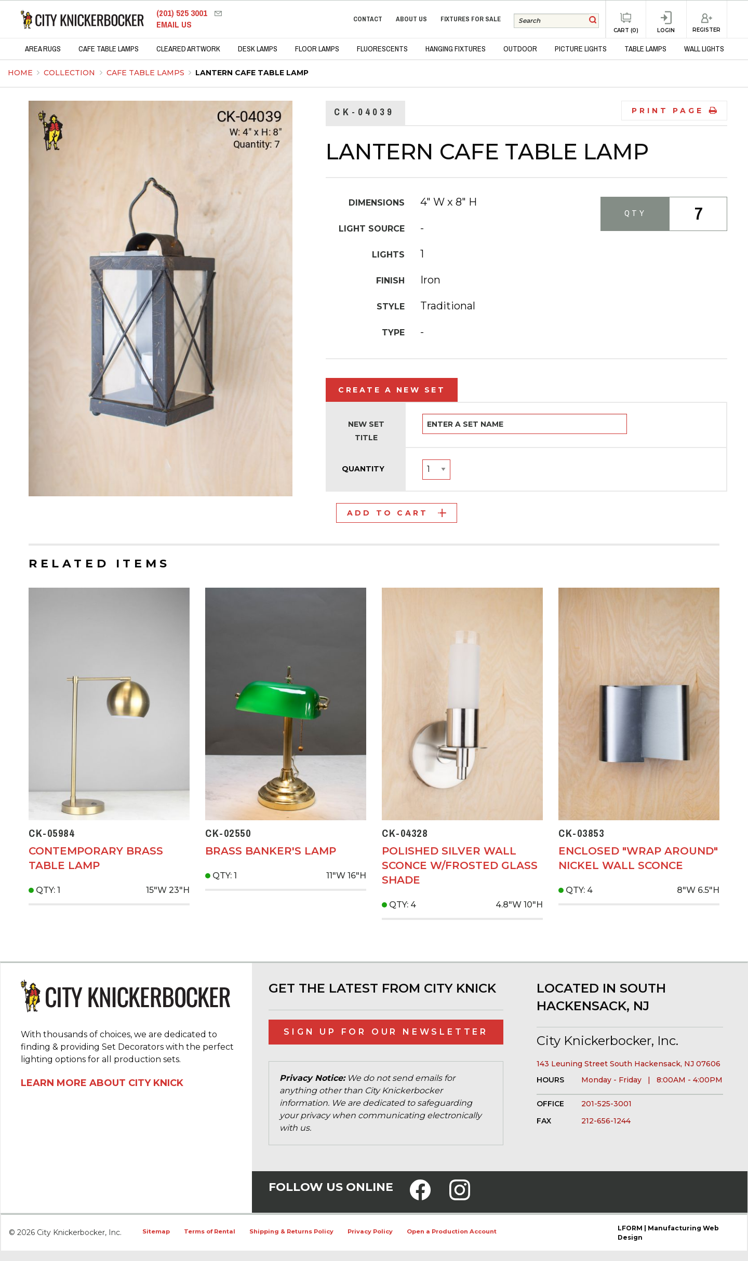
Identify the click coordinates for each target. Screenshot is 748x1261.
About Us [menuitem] (411, 19)
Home (20, 72)
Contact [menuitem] (367, 19)
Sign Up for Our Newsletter (386, 1032)
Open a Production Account (452, 1231)
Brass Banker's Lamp (270, 851)
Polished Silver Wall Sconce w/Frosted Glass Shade (460, 865)
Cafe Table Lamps (146, 72)
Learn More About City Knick (102, 1083)
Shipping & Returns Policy (291, 1231)
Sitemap (156, 1231)
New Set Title (366, 430)
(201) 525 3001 (182, 13)
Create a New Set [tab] (391, 390)
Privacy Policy (370, 1231)
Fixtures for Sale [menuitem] (470, 19)
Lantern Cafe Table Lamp (252, 72)
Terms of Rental (209, 1231)
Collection (70, 72)
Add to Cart (396, 513)
